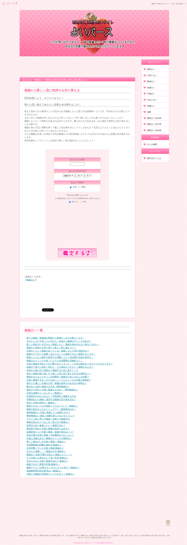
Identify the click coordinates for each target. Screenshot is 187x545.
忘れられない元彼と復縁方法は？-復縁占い (47, 461)
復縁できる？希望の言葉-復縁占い (43, 464)
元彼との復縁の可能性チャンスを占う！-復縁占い (51, 474)
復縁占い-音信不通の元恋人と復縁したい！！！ (50, 454)
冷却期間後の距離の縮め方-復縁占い (44, 445)
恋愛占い (149, 106)
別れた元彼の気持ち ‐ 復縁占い (41, 402)
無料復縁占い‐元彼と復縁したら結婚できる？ (48, 412)
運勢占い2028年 (153, 130)
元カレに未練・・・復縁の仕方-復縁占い (46, 451)
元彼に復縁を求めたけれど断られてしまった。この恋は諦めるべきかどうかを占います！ (70, 364)
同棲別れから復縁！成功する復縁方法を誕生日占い (51, 399)
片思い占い (150, 75)
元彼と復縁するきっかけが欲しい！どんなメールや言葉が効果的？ (59, 380)
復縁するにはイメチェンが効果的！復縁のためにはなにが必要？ (58, 377)
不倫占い (149, 93)
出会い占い (150, 100)
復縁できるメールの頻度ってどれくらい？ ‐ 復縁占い (52, 406)
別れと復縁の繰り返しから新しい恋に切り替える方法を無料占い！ (59, 373)
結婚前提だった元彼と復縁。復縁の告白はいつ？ (50, 432)
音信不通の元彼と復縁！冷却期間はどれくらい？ (50, 435)
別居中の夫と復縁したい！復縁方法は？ (46, 425)
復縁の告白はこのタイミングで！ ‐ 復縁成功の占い (51, 409)
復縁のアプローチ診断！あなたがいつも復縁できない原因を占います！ (61, 354)
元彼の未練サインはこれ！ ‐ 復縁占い (45, 393)
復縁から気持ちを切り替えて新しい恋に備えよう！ (51, 347)
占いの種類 (150, 144)
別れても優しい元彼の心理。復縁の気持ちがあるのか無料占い (57, 383)
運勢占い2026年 (153, 118)
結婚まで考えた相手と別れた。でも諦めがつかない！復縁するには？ (60, 367)
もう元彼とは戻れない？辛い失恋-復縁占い (47, 458)
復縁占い (31, 280)
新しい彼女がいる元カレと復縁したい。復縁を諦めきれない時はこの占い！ (63, 344)
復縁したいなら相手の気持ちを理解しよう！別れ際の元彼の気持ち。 (60, 357)
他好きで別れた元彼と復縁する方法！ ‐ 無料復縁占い (52, 389)
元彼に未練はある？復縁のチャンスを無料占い (49, 438)
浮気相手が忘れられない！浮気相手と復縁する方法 (51, 396)
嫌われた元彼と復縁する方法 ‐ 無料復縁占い (48, 386)
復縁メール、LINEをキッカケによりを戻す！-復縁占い (53, 467)
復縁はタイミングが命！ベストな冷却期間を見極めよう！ (55, 360)
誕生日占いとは (152, 158)
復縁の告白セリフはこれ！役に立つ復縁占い (48, 422)
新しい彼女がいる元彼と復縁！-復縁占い (46, 441)
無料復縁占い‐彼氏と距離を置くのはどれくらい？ (51, 415)
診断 (147, 112)
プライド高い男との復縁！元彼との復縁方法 (48, 419)
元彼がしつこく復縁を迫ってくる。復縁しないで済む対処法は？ (58, 351)
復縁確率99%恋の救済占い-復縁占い (44, 471)
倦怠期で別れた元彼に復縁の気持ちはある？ (48, 428)
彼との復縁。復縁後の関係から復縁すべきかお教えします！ (56, 338)
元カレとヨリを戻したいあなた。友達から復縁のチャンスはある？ (59, 341)
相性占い (149, 69)
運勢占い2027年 (153, 124)
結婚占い (149, 87)
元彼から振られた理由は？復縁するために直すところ (52, 370)
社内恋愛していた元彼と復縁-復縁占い (45, 448)
